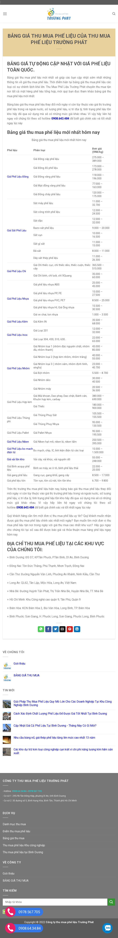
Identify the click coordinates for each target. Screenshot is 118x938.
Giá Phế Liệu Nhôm (18, 368)
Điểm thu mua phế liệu (16, 831)
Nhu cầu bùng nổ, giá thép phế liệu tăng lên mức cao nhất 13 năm (54, 737)
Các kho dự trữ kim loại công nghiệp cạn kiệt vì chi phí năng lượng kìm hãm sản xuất (63, 751)
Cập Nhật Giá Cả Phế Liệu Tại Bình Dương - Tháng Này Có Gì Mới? (55, 725)
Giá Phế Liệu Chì (16, 271)
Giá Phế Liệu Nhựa (18, 298)
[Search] (113, 13)
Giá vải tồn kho (16, 459)
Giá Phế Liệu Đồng (18, 176)
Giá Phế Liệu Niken (18, 441)
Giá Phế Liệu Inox (17, 335)
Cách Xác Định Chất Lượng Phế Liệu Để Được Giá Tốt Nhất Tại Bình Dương (60, 713)
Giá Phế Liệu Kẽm (17, 321)
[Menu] (5, 13)
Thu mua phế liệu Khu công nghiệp (24, 845)
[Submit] (111, 902)
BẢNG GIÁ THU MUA (26, 675)
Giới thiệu (19, 663)
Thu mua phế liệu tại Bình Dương (23, 852)
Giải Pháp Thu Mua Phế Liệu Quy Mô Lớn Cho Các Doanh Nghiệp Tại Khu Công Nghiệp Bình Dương (63, 703)
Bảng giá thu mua (13, 838)
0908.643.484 (25, 507)
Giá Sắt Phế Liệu (16, 230)
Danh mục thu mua (14, 824)
